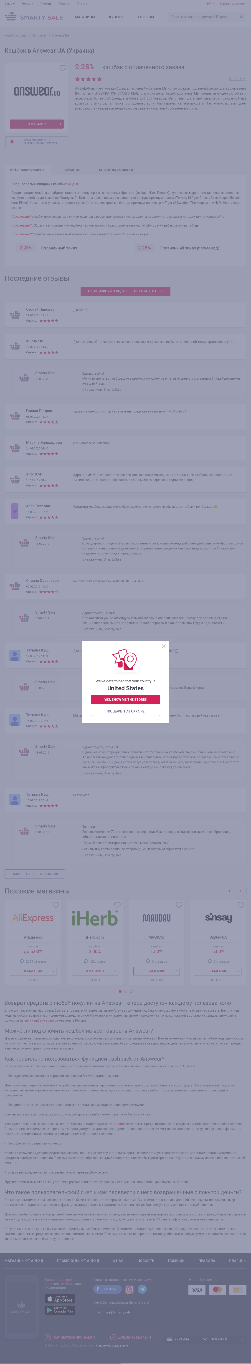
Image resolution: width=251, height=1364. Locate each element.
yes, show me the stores (125, 167)
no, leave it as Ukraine (125, 179)
